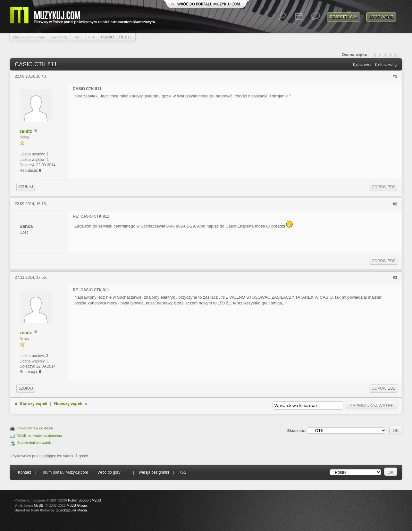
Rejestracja (343, 17)
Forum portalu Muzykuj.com (64, 472)
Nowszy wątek (68, 403)
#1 (395, 76)
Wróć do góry (108, 472)
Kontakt (24, 472)
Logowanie (381, 17)
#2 (395, 204)
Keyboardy (59, 37)
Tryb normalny (385, 64)
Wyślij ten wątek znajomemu (39, 435)
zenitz (26, 131)
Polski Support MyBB (84, 500)
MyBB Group (77, 505)
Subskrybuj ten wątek (34, 442)
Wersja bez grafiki (154, 472)
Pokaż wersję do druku (35, 428)
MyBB (38, 505)
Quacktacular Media (71, 510)
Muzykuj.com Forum (29, 37)
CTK (91, 37)
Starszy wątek (33, 403)
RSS (183, 472)
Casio (77, 37)
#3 (395, 277)
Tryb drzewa (362, 64)
